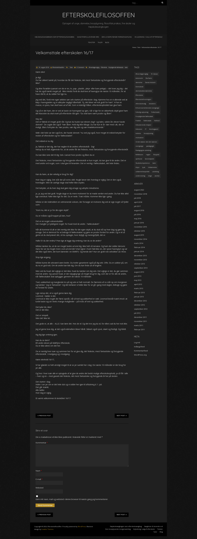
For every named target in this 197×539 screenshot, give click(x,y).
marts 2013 (138, 288)
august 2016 (139, 210)
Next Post (122, 415)
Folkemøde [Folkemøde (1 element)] (155, 112)
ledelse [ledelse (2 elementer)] (138, 133)
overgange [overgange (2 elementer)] (139, 146)
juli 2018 (137, 198)
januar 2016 (139, 222)
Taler (100, 42)
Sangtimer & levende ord (88, 37)
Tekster (91, 42)
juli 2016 (137, 214)
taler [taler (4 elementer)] (154, 163)
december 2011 (140, 317)
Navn (39, 470)
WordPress (82, 526)
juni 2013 (137, 276)
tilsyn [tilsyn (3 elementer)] (137, 167)
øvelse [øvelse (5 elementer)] (157, 176)
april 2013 (138, 284)
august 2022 (139, 190)
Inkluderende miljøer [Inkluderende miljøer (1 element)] (143, 125)
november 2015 (140, 227)
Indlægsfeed (139, 346)
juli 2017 (137, 206)
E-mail (39, 479)
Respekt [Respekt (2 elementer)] (156, 155)
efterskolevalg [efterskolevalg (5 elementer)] (141, 104)
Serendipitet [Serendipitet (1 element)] (149, 159)
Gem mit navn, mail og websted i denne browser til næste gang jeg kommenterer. (72, 499)
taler (126, 67)
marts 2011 (138, 325)
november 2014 (140, 239)
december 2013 (140, 255)
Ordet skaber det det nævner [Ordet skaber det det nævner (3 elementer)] (146, 142)
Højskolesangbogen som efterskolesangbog (54, 37)
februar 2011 (139, 329)
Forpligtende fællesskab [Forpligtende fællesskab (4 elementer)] (144, 116)
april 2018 (138, 202)
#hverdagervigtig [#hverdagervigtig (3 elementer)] (142, 74)
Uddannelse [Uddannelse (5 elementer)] (152, 167)
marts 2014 (138, 243)
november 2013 (140, 259)
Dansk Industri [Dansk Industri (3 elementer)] (150, 82)
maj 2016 (137, 218)
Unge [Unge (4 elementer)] (150, 176)
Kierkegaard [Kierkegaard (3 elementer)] (153, 129)
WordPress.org (140, 355)
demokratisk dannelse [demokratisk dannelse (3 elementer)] (144, 91)
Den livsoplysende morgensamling (117, 37)
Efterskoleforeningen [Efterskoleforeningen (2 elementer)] (143, 99)
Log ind (137, 342)
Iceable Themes (47, 529)
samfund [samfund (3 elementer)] (139, 159)
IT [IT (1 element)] (145, 129)
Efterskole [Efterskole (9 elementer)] (139, 95)
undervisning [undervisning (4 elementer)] (140, 176)
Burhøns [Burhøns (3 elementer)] (149, 78)
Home (134, 47)
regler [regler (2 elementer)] (148, 155)
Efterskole (104, 67)
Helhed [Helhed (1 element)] (157, 121)
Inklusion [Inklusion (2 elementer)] (139, 129)
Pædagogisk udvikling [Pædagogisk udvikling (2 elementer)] (143, 150)
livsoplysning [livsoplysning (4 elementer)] (148, 133)
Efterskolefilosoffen (58, 67)
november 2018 (140, 194)
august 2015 (139, 235)
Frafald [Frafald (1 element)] (138, 121)
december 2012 (140, 300)
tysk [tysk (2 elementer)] (143, 167)
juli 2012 (137, 313)
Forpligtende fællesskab (115, 67)
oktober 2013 (139, 264)
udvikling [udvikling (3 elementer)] (155, 171)
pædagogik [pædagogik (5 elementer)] (150, 146)
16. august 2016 (43, 67)
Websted (39, 487)
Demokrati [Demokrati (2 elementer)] (139, 87)
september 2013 (140, 268)
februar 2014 (139, 247)
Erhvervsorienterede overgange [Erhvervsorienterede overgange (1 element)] (147, 108)
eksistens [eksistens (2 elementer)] (152, 104)
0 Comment (80, 67)
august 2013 (139, 272)
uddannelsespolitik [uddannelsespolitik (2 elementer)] (142, 171)
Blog (107, 42)
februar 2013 (139, 292)
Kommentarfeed (141, 350)
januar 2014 (139, 251)
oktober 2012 (139, 305)
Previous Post (44, 415)
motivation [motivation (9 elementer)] (140, 138)
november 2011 (140, 321)
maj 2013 (137, 280)
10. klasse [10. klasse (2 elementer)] (154, 74)
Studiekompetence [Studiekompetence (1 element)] (143, 163)
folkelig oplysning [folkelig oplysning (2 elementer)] (142, 112)
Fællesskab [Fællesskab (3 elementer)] (147, 121)
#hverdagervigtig (94, 67)
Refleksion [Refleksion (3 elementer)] (139, 155)
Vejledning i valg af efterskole (148, 37)
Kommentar (42, 442)
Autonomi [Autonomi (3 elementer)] (139, 78)
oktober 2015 (139, 231)
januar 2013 (139, 296)
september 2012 (140, 309)
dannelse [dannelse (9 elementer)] (139, 82)
